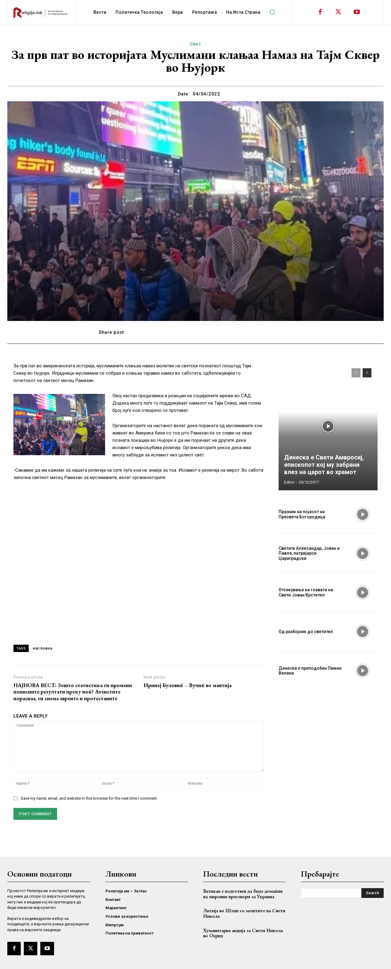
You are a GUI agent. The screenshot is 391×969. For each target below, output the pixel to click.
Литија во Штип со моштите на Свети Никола (244, 913)
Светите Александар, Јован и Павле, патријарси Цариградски (309, 553)
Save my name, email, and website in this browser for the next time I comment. (89, 798)
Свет (195, 44)
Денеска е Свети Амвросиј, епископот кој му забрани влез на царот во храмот (324, 465)
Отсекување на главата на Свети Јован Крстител (306, 592)
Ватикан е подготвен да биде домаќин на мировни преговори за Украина (243, 894)
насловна (42, 648)
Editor (289, 482)
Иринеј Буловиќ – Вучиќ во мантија (188, 685)
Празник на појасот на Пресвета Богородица (302, 514)
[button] (272, 12)
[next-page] (367, 372)
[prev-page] (356, 372)
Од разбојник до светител (306, 631)
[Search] (372, 893)
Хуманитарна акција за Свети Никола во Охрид (243, 933)
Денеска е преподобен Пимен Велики (310, 671)
